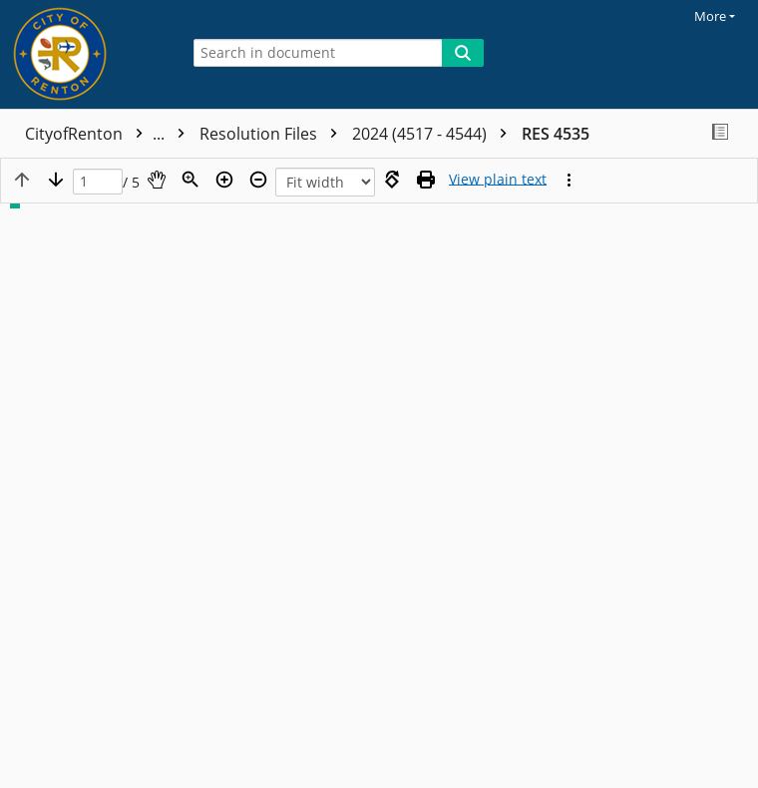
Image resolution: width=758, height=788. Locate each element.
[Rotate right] (392, 180)
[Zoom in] (224, 180)
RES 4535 (555, 134)
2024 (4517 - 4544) (434, 134)
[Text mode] (498, 180)
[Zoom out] (258, 180)
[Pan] (157, 180)
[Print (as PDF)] (426, 180)
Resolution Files (273, 134)
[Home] (85, 54)
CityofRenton (109, 134)
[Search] (463, 53)
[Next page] (56, 180)
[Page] (98, 182)
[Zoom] (190, 180)
